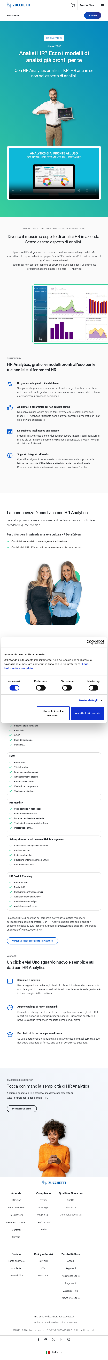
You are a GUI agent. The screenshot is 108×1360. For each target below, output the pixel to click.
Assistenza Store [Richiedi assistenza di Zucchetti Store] (71, 1276)
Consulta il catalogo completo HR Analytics (32, 941)
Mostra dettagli (88, 700)
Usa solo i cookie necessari (53, 713)
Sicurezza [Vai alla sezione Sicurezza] (71, 1207)
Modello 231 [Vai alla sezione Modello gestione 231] (43, 1215)
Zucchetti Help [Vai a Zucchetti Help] (70, 1290)
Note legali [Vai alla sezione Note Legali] (43, 1207)
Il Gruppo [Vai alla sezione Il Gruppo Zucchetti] (16, 1200)
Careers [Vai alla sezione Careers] (16, 1237)
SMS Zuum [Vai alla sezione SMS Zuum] (43, 1275)
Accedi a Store (87, 5)
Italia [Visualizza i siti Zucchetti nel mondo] (54, 1352)
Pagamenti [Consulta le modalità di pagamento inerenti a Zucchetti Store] (70, 1283)
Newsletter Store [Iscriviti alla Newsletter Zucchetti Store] (71, 1298)
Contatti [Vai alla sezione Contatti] (16, 1230)
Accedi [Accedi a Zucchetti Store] (70, 1261)
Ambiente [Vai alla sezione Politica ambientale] (16, 1268)
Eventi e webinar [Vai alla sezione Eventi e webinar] (16, 1207)
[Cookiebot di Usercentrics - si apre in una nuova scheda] (89, 642)
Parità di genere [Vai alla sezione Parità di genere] (16, 1261)
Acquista (92, 15)
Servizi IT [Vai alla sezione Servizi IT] (43, 1261)
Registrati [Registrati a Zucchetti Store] (71, 1268)
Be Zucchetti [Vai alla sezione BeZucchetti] (16, 1215)
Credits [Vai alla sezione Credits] (43, 1229)
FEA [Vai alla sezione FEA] (43, 1268)
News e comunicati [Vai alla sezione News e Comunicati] (16, 1222)
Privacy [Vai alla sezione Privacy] (43, 1200)
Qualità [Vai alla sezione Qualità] (70, 1200)
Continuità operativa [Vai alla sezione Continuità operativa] (71, 1214)
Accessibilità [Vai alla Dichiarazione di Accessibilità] (16, 1275)
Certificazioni (43, 1222)
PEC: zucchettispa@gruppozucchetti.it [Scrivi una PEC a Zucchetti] (54, 1316)
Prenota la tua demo (21, 1108)
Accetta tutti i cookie (87, 713)
